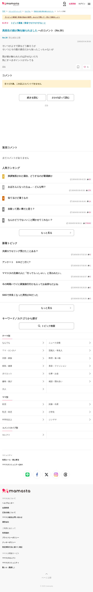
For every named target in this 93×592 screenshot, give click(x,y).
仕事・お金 (54, 373)
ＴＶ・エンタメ (9, 350)
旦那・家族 (7, 358)
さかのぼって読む (61, 97)
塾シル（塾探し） (9, 567)
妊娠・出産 (54, 404)
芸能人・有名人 (55, 350)
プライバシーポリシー (10, 537)
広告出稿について (9, 512)
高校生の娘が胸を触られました (20, 30)
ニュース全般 (54, 343)
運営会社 (5, 522)
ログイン (81, 4)
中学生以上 (7, 419)
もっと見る (46, 233)
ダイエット (7, 373)
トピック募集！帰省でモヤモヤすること (28, 23)
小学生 (52, 412)
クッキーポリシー (9, 542)
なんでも (6, 343)
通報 (4, 67)
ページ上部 (46, 578)
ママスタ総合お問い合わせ (12, 517)
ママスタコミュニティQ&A (12, 464)
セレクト (6, 435)
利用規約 (5, 533)
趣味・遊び (7, 381)
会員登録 (72, 4)
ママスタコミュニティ (10, 563)
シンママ (53, 419)
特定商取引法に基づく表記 (12, 547)
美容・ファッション (57, 366)
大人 (4, 389)
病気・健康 (7, 366)
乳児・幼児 (7, 412)
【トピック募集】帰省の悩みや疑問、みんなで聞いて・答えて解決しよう (32, 17)
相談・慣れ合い (55, 381)
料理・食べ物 (54, 358)
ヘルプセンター (8, 503)
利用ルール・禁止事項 (10, 460)
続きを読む (32, 97)
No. (5, 38)
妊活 (4, 404)
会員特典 (5, 508)
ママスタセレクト (9, 558)
